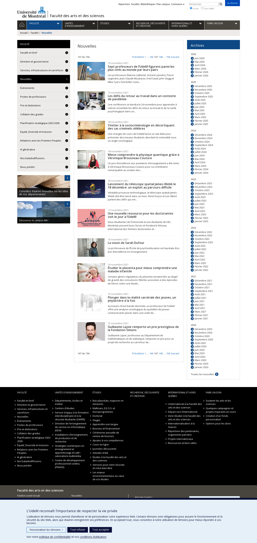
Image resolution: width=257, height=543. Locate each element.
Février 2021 (201, 315)
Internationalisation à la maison (181, 425)
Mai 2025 (199, 110)
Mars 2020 (200, 360)
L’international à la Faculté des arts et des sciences (185, 405)
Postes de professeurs (33, 96)
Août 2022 (200, 245)
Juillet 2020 (200, 346)
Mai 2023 (199, 207)
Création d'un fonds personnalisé (217, 417)
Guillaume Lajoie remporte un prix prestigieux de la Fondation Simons (143, 328)
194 (168, 57)
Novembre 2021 (203, 284)
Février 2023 (201, 218)
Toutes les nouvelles (202, 374)
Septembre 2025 (204, 96)
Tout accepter (100, 529)
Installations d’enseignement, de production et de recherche (71, 438)
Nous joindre (27, 167)
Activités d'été (100, 453)
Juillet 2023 (200, 200)
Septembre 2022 (204, 242)
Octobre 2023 (202, 190)
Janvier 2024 (201, 172)
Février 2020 (201, 363)
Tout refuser (77, 529)
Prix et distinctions (30, 105)
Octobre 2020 (202, 336)
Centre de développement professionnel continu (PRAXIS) (70, 464)
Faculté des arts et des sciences (77, 16)
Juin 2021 (199, 301)
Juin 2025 (199, 107)
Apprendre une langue (105, 424)
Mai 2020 (199, 353)
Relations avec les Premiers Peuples (40, 140)
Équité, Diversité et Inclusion (36, 131)
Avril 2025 (200, 113)
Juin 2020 (199, 350)
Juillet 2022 (200, 249)
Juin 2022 (199, 252)
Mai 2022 (199, 256)
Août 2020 (200, 343)
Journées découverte (104, 448)
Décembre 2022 (203, 232)
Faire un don (213, 392)
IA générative (27, 149)
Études (97, 392)
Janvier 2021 (201, 318)
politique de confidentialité (55, 537)
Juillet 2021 (200, 297)
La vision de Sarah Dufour (126, 243)
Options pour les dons (218, 423)
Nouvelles (26, 79)
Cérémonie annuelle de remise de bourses (106, 434)
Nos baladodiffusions (32, 158)
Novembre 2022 (203, 235)
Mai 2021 (199, 304)
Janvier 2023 (201, 221)
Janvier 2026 (201, 75)
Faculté (34, 32)
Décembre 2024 (203, 134)
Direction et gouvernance (34, 61)
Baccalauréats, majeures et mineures (108, 402)
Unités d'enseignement (69, 392)
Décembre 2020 (203, 329)
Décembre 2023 (203, 183)
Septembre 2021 (204, 291)
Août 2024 (200, 148)
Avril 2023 (200, 211)
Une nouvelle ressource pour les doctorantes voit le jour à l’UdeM (140, 215)
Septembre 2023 (204, 193)
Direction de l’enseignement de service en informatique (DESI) (70, 427)
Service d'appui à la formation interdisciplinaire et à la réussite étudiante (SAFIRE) (72, 416)
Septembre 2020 (204, 339)
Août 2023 (200, 197)
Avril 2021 (200, 308)
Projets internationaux (180, 439)
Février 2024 (201, 169)
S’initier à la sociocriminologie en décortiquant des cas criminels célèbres (141, 127)
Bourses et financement (106, 428)
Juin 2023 (199, 204)
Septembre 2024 (204, 145)
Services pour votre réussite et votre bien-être (109, 466)
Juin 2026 (199, 58)
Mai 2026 (199, 61)
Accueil (23, 32)
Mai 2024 (199, 159)
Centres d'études (64, 408)
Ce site (194, 8)
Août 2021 (200, 294)
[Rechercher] (221, 4)
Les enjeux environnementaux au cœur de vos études (108, 476)
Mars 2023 (200, 214)
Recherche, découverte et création (144, 394)
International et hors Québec (182, 394)
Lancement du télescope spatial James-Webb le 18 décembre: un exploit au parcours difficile (142, 185)
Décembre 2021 (203, 280)
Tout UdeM (207, 8)
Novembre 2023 (203, 186)
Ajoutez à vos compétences (108, 440)
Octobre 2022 (202, 239)
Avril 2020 (200, 356)
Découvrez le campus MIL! (33, 220)
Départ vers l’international (182, 411)
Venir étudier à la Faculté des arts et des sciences (184, 417)
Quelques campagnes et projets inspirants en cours (221, 410)
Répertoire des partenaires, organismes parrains (183, 432)
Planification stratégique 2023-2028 (39, 123)
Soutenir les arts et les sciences (218, 402)
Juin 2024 (199, 155)
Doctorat (97, 416)
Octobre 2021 (202, 287)
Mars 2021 (200, 311)
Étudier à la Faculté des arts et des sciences (109, 458)
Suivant (175, 57)
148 (161, 57)
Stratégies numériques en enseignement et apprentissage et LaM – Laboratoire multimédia (69, 451)
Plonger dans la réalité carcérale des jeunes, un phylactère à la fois (142, 299)
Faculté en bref (28, 52)
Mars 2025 (200, 117)
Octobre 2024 (202, 141)
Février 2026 (201, 72)
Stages (96, 420)
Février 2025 (201, 120)
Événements (27, 88)
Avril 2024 (200, 162)
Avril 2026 (200, 65)
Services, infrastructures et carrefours (41, 70)
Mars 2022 (200, 263)
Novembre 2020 (203, 332)
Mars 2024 (200, 165)
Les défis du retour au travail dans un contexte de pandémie (142, 97)
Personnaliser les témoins (46, 529)
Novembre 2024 (203, 138)
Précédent (138, 57)
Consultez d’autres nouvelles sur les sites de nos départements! (43, 192)
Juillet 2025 (200, 103)
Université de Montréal (31, 12)
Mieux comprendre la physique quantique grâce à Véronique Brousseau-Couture (143, 156)
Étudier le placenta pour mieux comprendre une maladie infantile (142, 269)
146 (151, 57)
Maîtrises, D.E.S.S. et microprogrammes (104, 410)
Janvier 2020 (201, 367)
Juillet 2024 (200, 152)
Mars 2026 (200, 68)
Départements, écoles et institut (69, 402)
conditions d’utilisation (93, 537)
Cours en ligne (101, 444)
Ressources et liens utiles (182, 443)
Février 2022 (201, 266)
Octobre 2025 (202, 93)
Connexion (177, 4)
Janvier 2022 (201, 270)
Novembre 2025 (203, 89)
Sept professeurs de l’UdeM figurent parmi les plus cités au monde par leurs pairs (141, 68)
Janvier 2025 (201, 124)
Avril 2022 (200, 259)
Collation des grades (31, 114)
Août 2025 (200, 99)
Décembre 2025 (203, 86)
